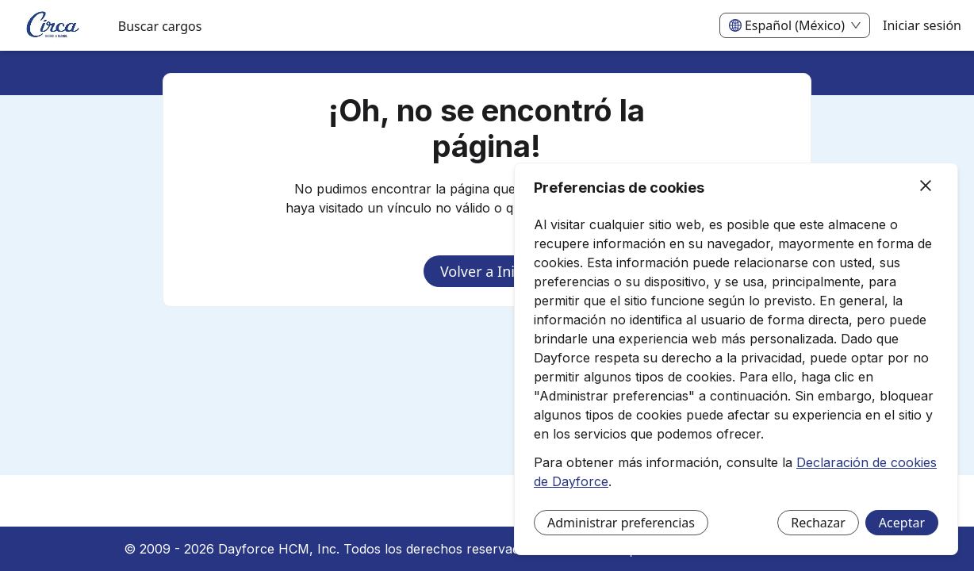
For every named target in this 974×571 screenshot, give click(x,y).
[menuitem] (53, 26)
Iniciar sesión (922, 25)
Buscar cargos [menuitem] (160, 26)
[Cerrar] (925, 186)
